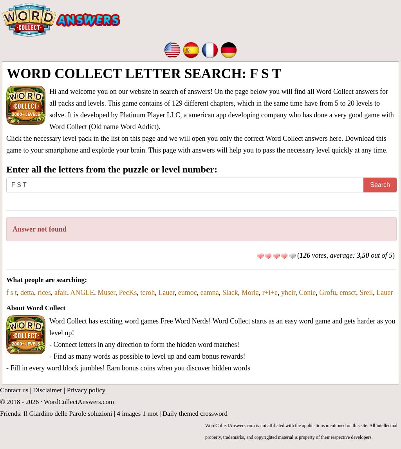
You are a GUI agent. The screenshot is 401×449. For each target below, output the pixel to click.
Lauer (167, 292)
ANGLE (82, 292)
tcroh (148, 292)
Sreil (366, 292)
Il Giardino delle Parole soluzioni (67, 413)
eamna (209, 292)
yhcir (288, 292)
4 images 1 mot (137, 413)
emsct (348, 292)
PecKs (128, 292)
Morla (250, 292)
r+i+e (270, 292)
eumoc (187, 292)
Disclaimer (47, 390)
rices (44, 292)
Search (380, 184)
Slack (230, 292)
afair (60, 292)
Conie (307, 292)
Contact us (14, 390)
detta (27, 292)
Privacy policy (86, 390)
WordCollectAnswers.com (79, 402)
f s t (11, 292)
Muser (106, 292)
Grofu (327, 292)
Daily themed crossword (195, 413)
